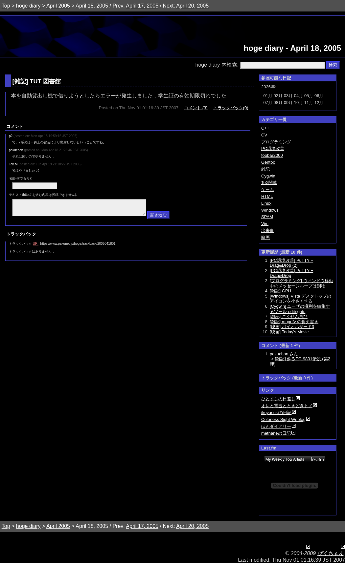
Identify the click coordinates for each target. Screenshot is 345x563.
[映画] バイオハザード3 (292, 326)
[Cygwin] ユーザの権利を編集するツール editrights (300, 309)
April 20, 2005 (192, 6)
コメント (14, 126)
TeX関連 (269, 182)
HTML (267, 196)
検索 (333, 65)
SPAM (267, 216)
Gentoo (268, 162)
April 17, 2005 (142, 6)
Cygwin (268, 176)
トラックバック (21, 237)
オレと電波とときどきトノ (286, 405)
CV (264, 135)
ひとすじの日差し (278, 398)
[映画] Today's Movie (289, 331)
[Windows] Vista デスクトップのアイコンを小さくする (300, 299)
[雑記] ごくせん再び (289, 316)
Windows (270, 210)
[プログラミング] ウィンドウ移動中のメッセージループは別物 (301, 283)
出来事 (267, 230)
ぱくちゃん (330, 553)
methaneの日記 (276, 433)
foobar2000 (272, 155)
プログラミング (276, 141)
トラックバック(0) (230, 107)
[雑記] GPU (280, 290)
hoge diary (28, 6)
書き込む (158, 217)
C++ (265, 128)
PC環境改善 (272, 148)
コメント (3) (196, 107)
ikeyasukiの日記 (276, 412)
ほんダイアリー (276, 426)
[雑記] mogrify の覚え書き (294, 321)
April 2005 (58, 6)
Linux (266, 203)
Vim (264, 223)
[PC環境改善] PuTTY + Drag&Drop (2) (291, 263)
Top (6, 6)
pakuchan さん (284, 353)
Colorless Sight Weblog (283, 419)
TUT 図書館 (45, 81)
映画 (265, 237)
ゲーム (267, 189)
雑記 (20, 81)
